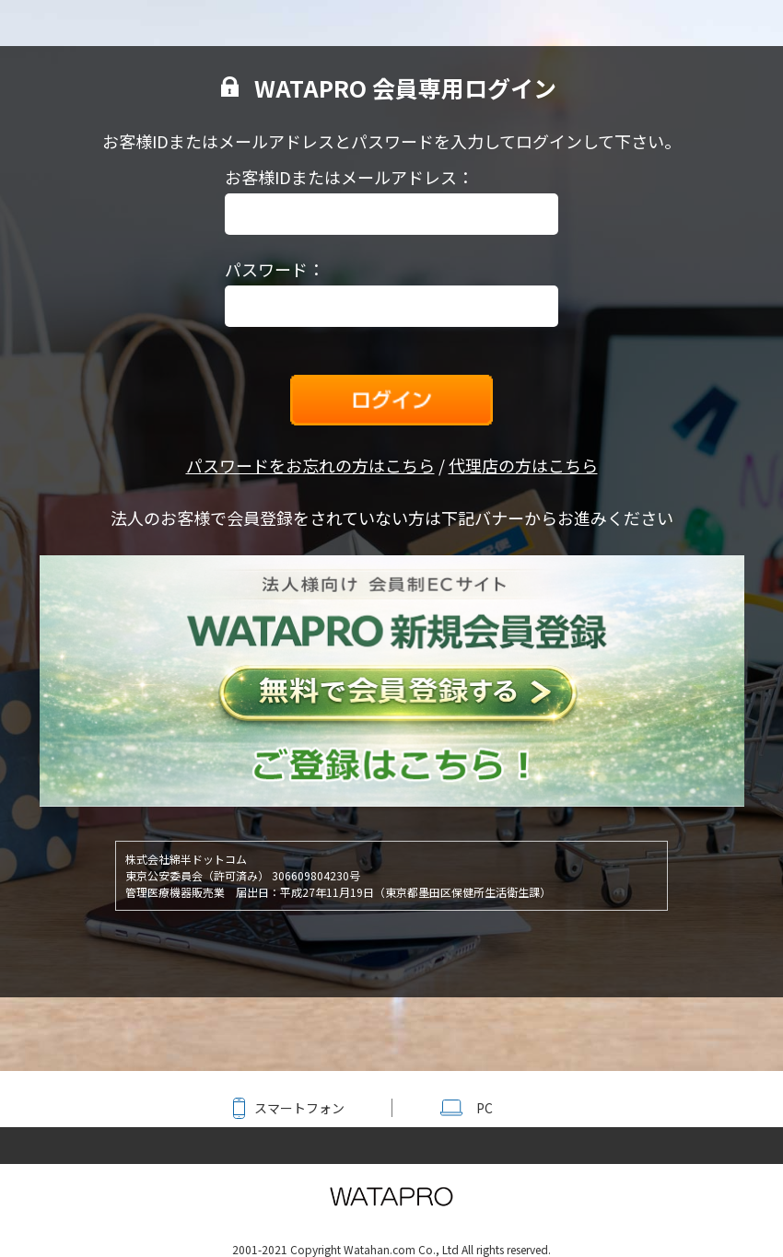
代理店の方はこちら (523, 465)
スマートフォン (299, 1108)
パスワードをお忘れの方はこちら (310, 465)
